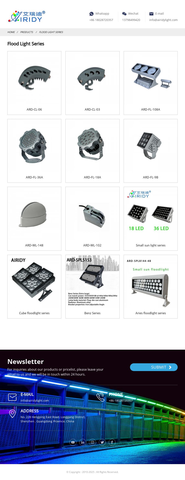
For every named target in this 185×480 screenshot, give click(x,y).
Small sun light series (150, 245)
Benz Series (92, 313)
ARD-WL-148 (34, 245)
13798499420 (131, 20)
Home (11, 32)
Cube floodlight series (34, 313)
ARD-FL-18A (92, 177)
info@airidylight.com (163, 20)
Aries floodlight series (150, 313)
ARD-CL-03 (92, 109)
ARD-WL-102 (92, 245)
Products (26, 32)
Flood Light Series (51, 32)
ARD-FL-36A (34, 177)
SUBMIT (161, 367)
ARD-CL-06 (34, 109)
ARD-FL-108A (150, 109)
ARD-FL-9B (150, 177)
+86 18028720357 (101, 20)
